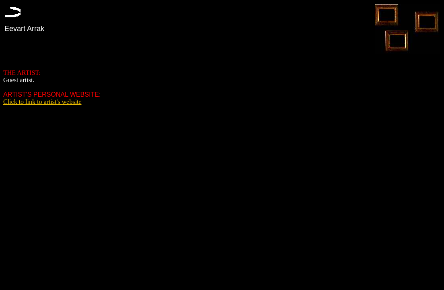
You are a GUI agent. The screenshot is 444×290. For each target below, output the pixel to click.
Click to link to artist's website (42, 101)
